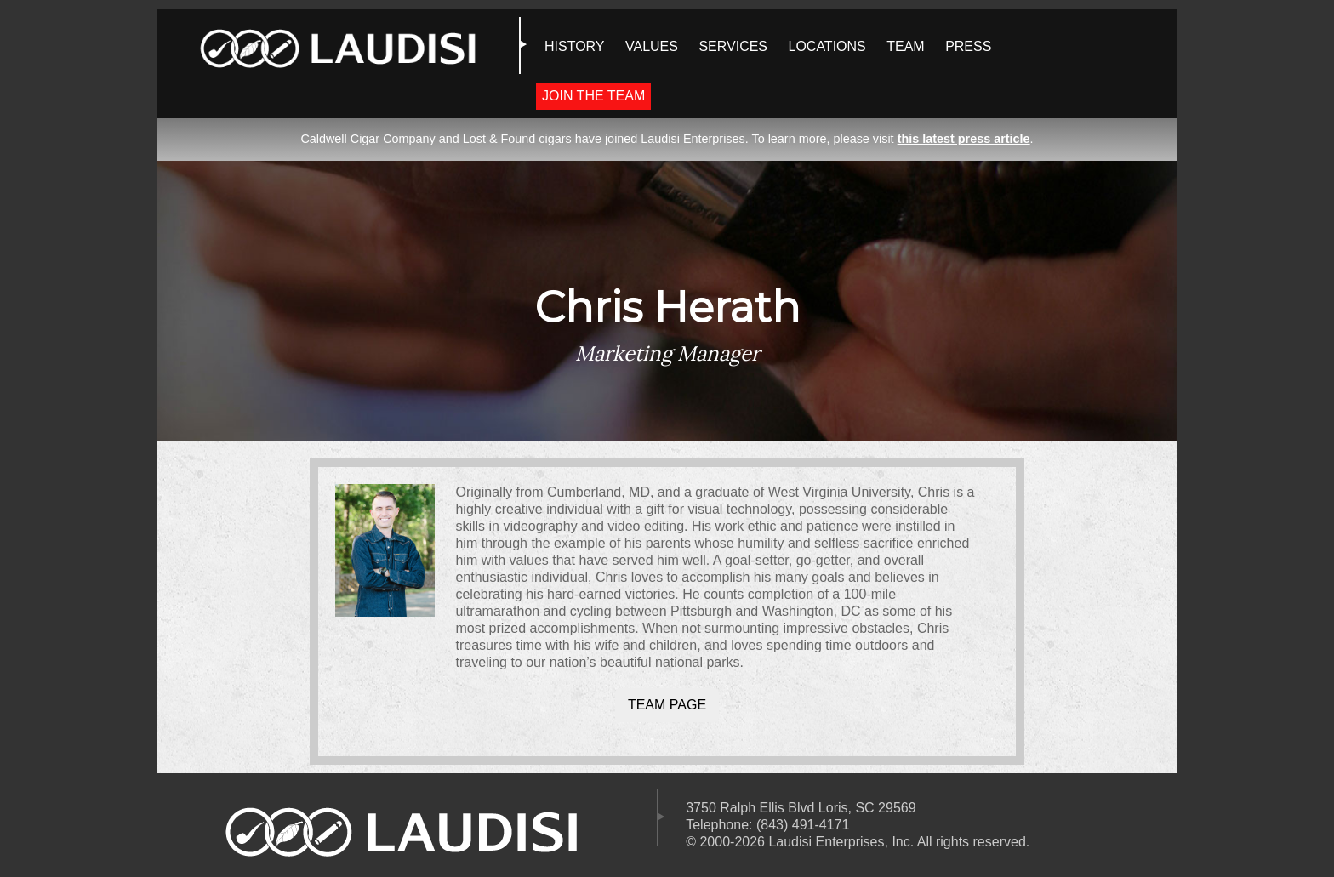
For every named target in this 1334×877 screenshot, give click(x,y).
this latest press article (964, 138)
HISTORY (574, 46)
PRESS (968, 46)
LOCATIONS (826, 46)
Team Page (667, 705)
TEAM (905, 46)
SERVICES (732, 46)
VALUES (651, 46)
